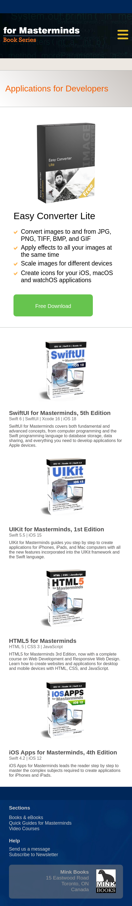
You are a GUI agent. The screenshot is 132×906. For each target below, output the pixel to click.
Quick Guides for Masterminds (40, 823)
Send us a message (29, 849)
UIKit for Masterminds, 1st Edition (56, 529)
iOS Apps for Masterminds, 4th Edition (63, 752)
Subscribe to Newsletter (33, 854)
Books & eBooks (26, 817)
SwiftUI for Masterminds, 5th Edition (60, 413)
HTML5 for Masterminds (42, 641)
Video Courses (24, 828)
